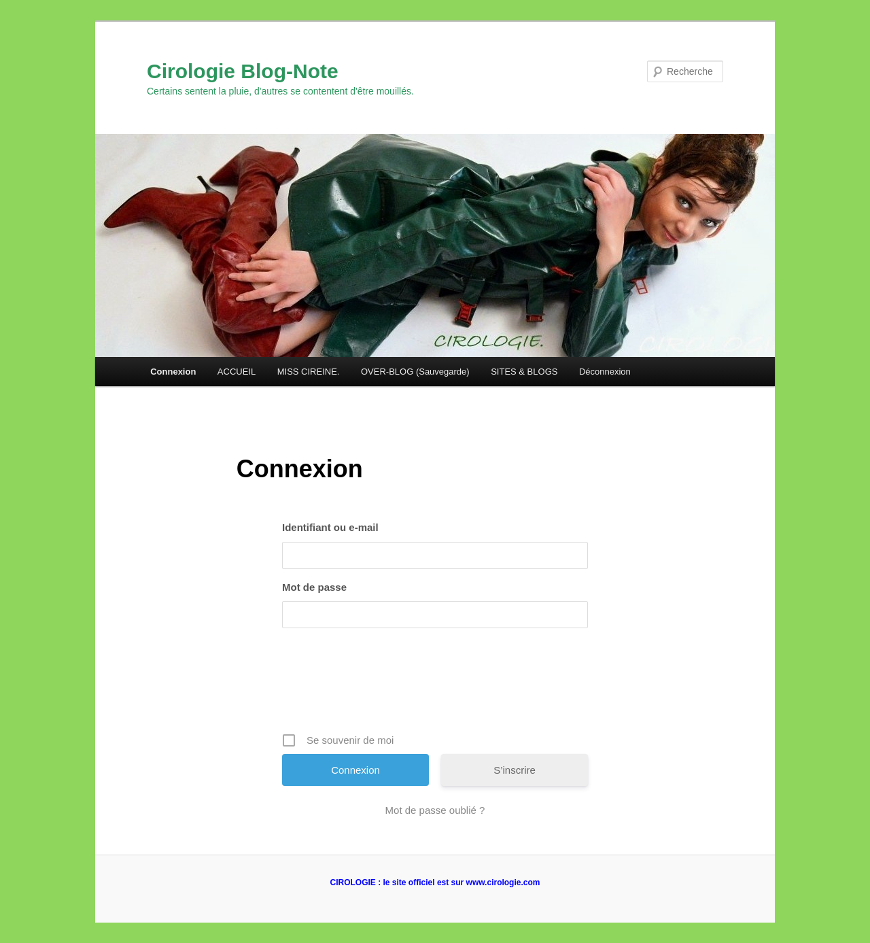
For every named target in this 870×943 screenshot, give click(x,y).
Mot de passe (314, 587)
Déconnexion (605, 371)
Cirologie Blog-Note (242, 71)
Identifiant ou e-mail (330, 527)
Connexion (173, 371)
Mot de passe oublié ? (435, 810)
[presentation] (436, 685)
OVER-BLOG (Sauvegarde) (415, 371)
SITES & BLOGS (524, 371)
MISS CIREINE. (308, 371)
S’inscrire (514, 770)
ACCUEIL (237, 371)
